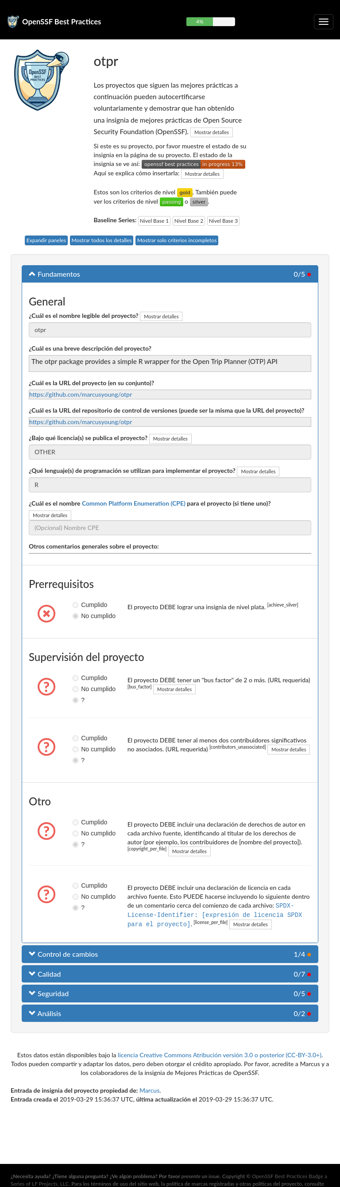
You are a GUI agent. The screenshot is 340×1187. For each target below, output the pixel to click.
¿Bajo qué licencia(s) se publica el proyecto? (88, 437)
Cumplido (79, 604)
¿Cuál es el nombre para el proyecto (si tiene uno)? (150, 503)
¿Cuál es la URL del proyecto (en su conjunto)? (91, 383)
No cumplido (79, 615)
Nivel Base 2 (188, 220)
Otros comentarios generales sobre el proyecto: (94, 546)
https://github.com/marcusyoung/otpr (80, 394)
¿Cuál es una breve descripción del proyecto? (90, 348)
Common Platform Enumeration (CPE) (133, 503)
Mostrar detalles (211, 132)
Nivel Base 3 (223, 220)
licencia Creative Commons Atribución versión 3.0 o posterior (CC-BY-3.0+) (219, 1054)
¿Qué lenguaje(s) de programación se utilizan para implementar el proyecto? (132, 470)
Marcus (149, 1089)
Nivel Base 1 (154, 220)
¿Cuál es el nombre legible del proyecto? (84, 315)
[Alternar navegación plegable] (323, 21)
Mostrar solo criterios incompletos (176, 240)
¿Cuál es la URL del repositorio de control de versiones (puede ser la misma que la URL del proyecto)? (167, 410)
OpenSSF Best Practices (61, 21)
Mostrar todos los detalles (102, 240)
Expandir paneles (46, 240)
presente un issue (201, 1176)
